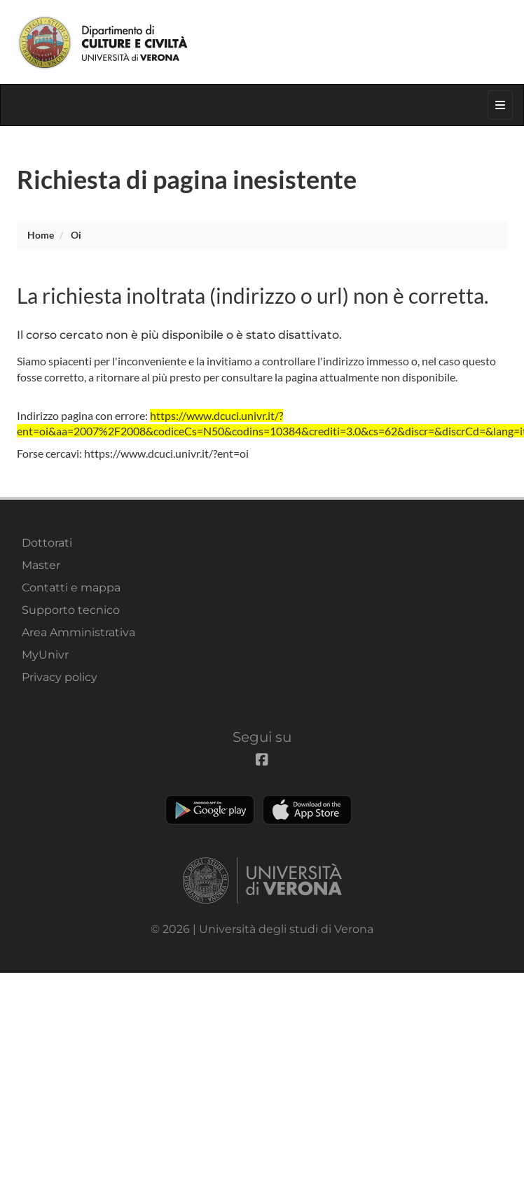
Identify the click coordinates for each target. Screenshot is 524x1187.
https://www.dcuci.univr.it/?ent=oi (166, 453)
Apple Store (307, 810)
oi (76, 235)
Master (41, 565)
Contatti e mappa (71, 587)
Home (40, 235)
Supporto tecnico (71, 610)
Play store (210, 810)
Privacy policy (59, 677)
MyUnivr (45, 654)
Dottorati (47, 542)
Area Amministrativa (78, 632)
